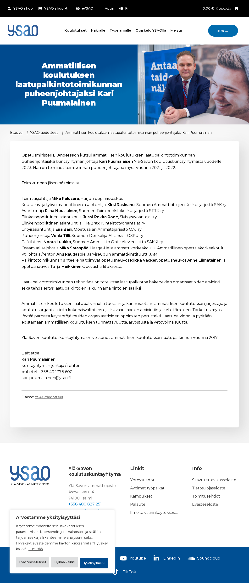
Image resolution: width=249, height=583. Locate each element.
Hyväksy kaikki (62, 563)
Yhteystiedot (142, 480)
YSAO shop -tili (57, 8)
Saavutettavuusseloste (214, 480)
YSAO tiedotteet (44, 132)
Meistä (176, 30)
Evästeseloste (205, 504)
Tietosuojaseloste (208, 488)
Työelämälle (120, 30)
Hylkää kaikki (87, 551)
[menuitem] (124, 8)
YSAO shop (23, 8)
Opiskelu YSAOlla (151, 30)
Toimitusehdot (206, 496)
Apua (109, 8)
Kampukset (141, 496)
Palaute (137, 504)
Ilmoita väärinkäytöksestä (154, 512)
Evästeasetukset (40, 551)
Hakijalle (98, 30)
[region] (62, 536)
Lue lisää (35, 539)
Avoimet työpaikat (147, 488)
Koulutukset (75, 30)
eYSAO (87, 8)
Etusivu (16, 132)
